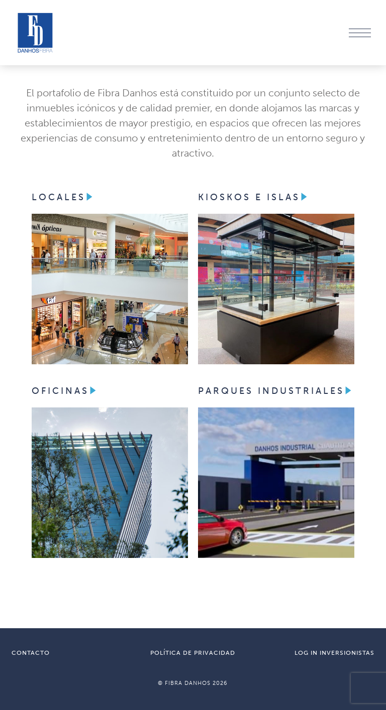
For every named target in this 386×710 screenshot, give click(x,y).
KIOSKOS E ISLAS (254, 197)
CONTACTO (31, 652)
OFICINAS (65, 390)
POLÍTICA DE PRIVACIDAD (192, 652)
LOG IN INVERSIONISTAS (334, 652)
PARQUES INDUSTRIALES (276, 390)
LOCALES (63, 197)
